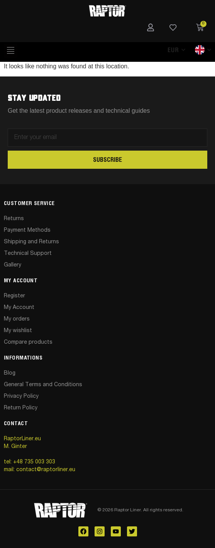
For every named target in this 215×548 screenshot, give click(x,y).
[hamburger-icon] (10, 51)
